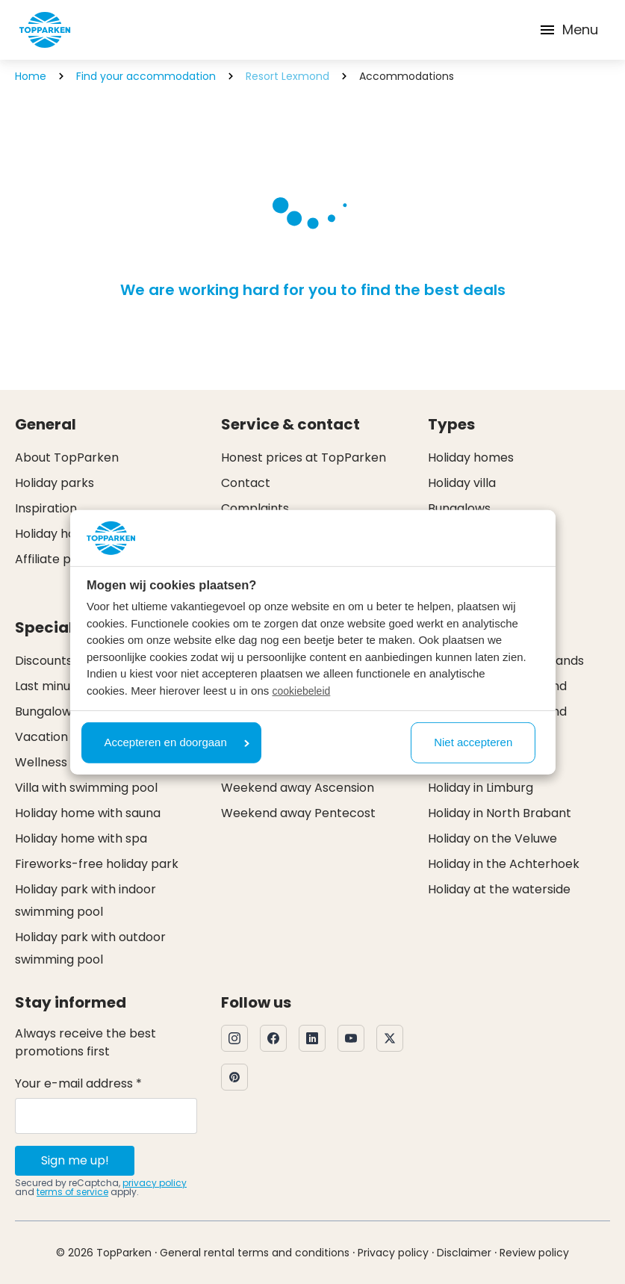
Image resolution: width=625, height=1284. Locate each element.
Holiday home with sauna (88, 813)
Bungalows (459, 508)
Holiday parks (54, 482)
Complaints (255, 508)
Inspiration (46, 508)
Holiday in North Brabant (499, 813)
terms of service (72, 1191)
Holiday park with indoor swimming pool (85, 900)
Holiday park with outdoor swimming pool (90, 948)
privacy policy (154, 1182)
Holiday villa (462, 482)
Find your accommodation (146, 76)
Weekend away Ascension (297, 787)
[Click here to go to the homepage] (45, 30)
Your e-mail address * (78, 1083)
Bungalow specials (68, 711)
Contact (245, 482)
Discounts (43, 660)
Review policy (534, 1252)
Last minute (49, 686)
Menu (568, 29)
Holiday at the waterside (499, 889)
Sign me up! (75, 1160)
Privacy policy (393, 1252)
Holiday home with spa (81, 838)
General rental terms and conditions (254, 1252)
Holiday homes (471, 457)
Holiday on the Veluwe (492, 838)
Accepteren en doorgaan (177, 742)
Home (30, 76)
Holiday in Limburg (480, 787)
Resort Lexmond (287, 76)
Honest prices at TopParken (303, 457)
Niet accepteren (473, 742)
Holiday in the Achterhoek (503, 863)
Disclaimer (464, 1252)
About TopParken (67, 457)
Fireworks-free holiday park (96, 863)
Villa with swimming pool (86, 787)
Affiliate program (65, 559)
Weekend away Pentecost (298, 813)
